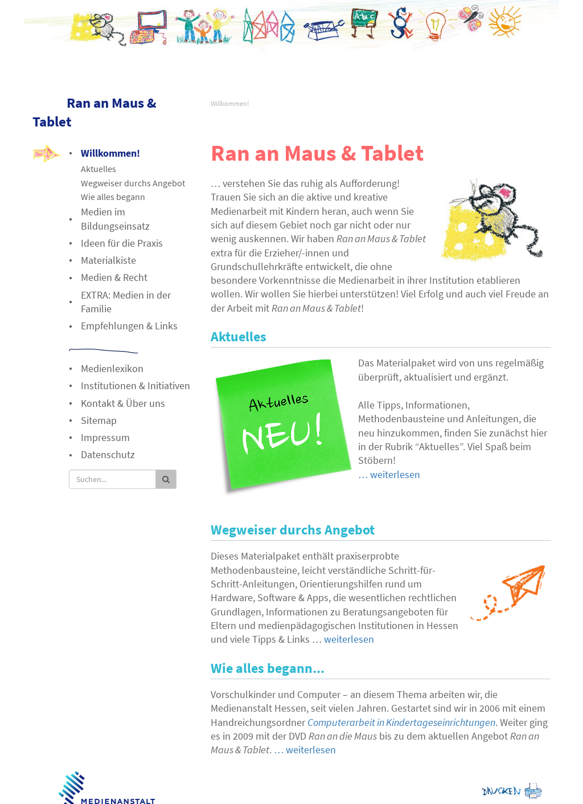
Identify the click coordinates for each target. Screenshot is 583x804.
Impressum (105, 437)
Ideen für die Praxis (122, 243)
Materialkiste (108, 260)
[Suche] (112, 479)
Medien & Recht (114, 277)
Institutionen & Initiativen (135, 385)
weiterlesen (349, 639)
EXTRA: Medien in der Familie (126, 301)
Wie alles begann (113, 196)
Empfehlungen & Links (129, 325)
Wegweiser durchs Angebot (133, 183)
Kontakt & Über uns (123, 403)
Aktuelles (98, 168)
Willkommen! (230, 103)
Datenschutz (108, 454)
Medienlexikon (112, 368)
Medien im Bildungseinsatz (115, 218)
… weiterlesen (389, 474)
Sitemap (99, 420)
